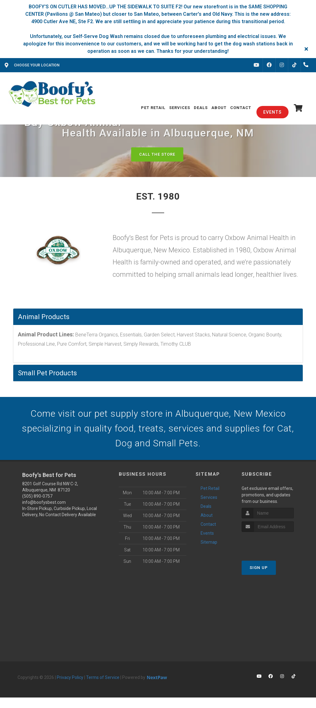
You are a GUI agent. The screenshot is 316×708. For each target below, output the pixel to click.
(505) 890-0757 (37, 496)
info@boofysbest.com (44, 502)
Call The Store (157, 154)
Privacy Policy (70, 677)
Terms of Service (102, 677)
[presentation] (274, 543)
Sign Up (259, 567)
